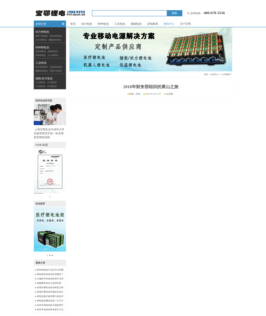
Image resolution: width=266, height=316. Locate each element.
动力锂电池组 (41, 67)
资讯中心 (169, 23)
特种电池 (103, 23)
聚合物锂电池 (56, 36)
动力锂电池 (42, 31)
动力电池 (86, 23)
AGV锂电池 (53, 55)
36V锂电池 (40, 86)
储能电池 (136, 23)
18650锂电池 (41, 40)
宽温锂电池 (53, 51)
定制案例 (152, 23)
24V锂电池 (52, 82)
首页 (73, 23)
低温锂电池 (40, 51)
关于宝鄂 (185, 23)
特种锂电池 (42, 47)
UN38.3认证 (41, 145)
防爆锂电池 (40, 55)
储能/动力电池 (43, 78)
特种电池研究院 (43, 100)
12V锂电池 (40, 82)
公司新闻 (226, 74)
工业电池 (40, 62)
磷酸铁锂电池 (55, 40)
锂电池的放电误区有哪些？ (50, 274)
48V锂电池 (52, 86)
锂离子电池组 (41, 36)
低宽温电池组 (56, 67)
